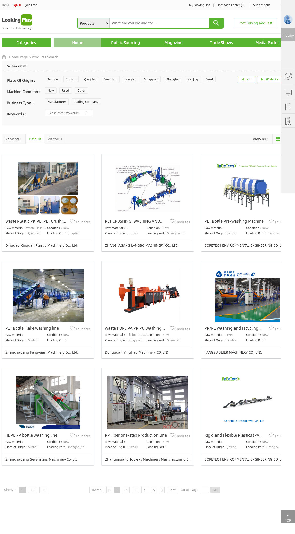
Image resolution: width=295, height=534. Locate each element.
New (51, 90)
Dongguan (151, 79)
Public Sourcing (125, 42)
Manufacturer (57, 101)
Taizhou (53, 79)
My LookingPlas (199, 5)
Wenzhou (110, 79)
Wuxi (209, 79)
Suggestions (261, 5)
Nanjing (192, 79)
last (172, 489)
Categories (26, 42)
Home (77, 42)
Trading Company (86, 101)
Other (81, 90)
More (244, 79)
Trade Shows (221, 42)
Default (35, 138)
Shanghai (172, 79)
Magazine (173, 42)
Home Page (18, 57)
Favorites (83, 222)
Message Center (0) (231, 5)
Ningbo (130, 79)
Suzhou (71, 79)
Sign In (16, 5)
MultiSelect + (269, 79)
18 (32, 489)
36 (44, 489)
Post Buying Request (255, 23)
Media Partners (269, 42)
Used (65, 90)
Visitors (54, 138)
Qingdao (90, 79)
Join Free (31, 5)
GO (215, 489)
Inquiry (288, 35)
